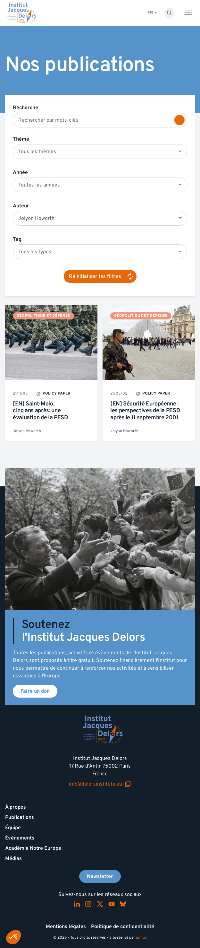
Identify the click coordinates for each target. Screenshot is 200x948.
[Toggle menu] (188, 12)
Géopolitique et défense (43, 315)
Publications (19, 817)
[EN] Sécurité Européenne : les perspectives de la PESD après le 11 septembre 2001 (145, 411)
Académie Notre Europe (33, 848)
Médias (13, 858)
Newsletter (100, 876)
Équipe (13, 827)
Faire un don (35, 691)
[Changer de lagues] (152, 13)
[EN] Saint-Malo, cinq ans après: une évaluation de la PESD (40, 411)
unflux (141, 937)
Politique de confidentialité (122, 926)
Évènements (19, 837)
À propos (15, 807)
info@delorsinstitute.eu (100, 784)
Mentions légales (66, 926)
